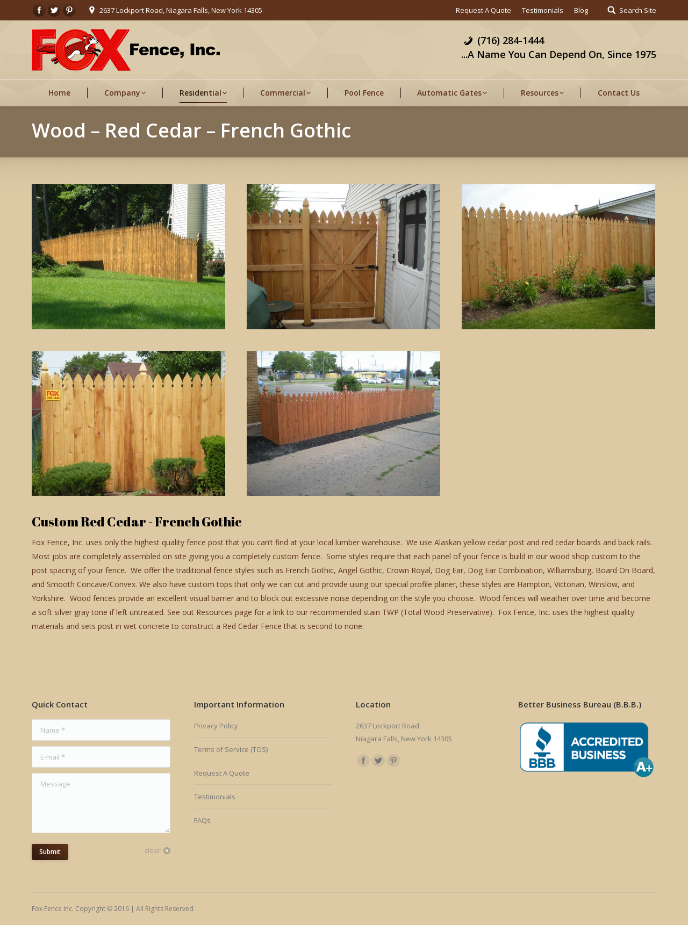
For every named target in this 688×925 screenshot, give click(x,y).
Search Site (637, 10)
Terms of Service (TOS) (231, 749)
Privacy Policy (216, 726)
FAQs (202, 820)
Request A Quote (221, 773)
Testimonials (214, 796)
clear (153, 850)
